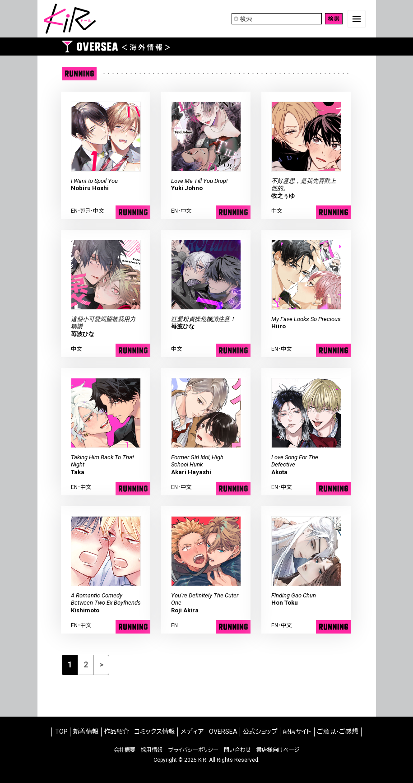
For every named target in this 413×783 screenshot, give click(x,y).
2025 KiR (195, 760)
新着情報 (85, 731)
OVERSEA (223, 731)
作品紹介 (116, 731)
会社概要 (124, 750)
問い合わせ (237, 750)
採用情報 (151, 750)
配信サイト (297, 731)
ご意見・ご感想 (337, 731)
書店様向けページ (277, 750)
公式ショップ (260, 731)
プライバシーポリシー (193, 750)
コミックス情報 (155, 731)
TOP (61, 731)
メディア (192, 731)
